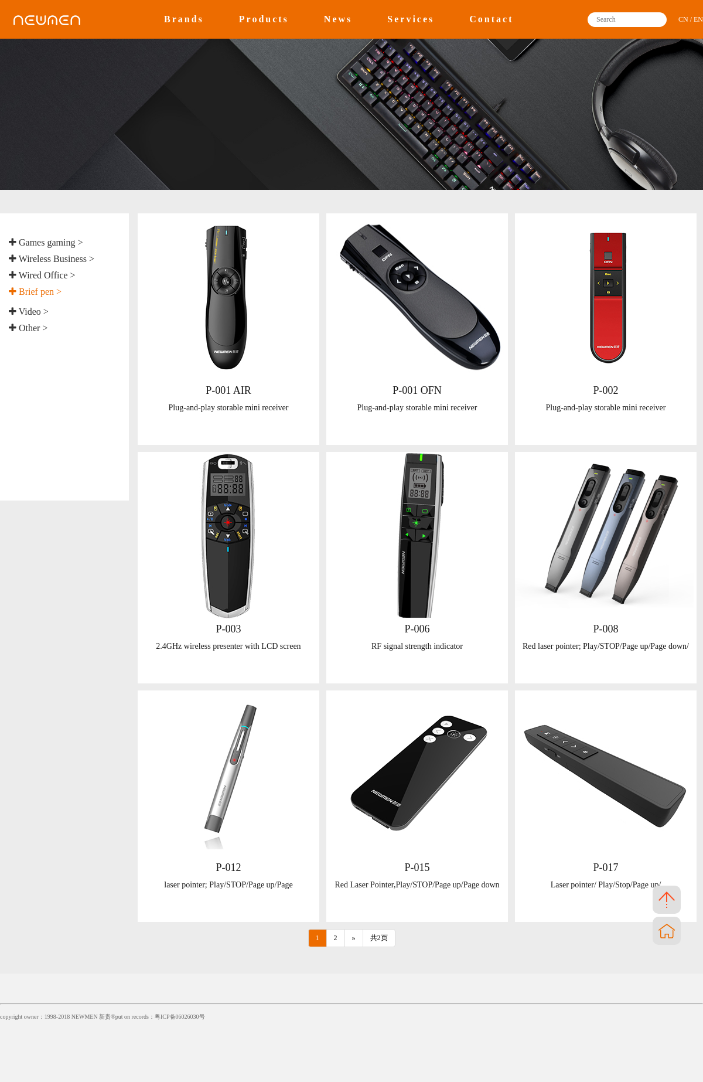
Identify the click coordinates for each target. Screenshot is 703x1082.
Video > (29, 312)
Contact (491, 19)
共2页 (379, 938)
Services (410, 19)
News (338, 19)
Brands (184, 19)
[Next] (353, 938)
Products (264, 19)
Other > (28, 328)
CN (683, 19)
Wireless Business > (51, 259)
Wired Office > (42, 275)
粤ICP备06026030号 (180, 1016)
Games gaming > (46, 242)
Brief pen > (35, 292)
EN (698, 19)
